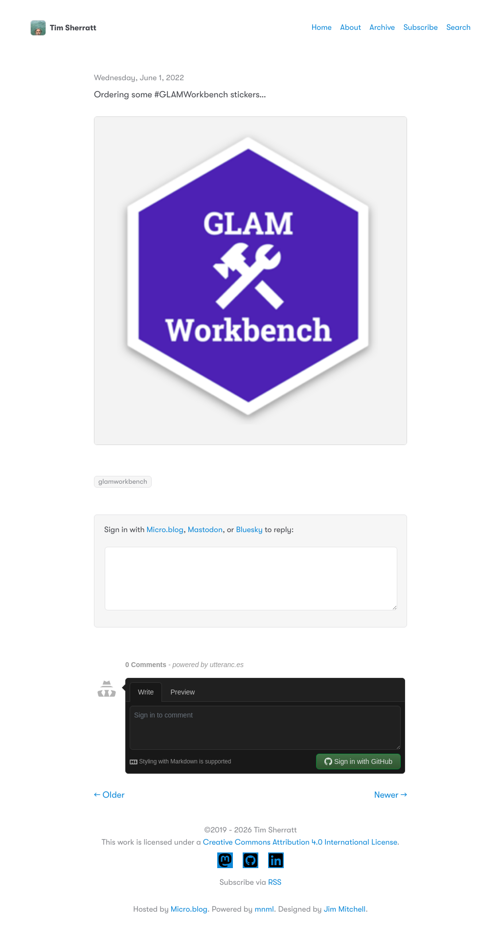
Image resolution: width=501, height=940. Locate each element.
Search (458, 27)
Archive (382, 27)
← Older (109, 795)
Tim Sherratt (63, 28)
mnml (263, 909)
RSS (274, 882)
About (350, 27)
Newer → (390, 795)
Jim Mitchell (344, 909)
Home (322, 27)
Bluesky (249, 529)
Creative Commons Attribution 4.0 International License (300, 842)
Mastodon (205, 529)
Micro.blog (165, 529)
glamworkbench (122, 482)
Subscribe (421, 27)
